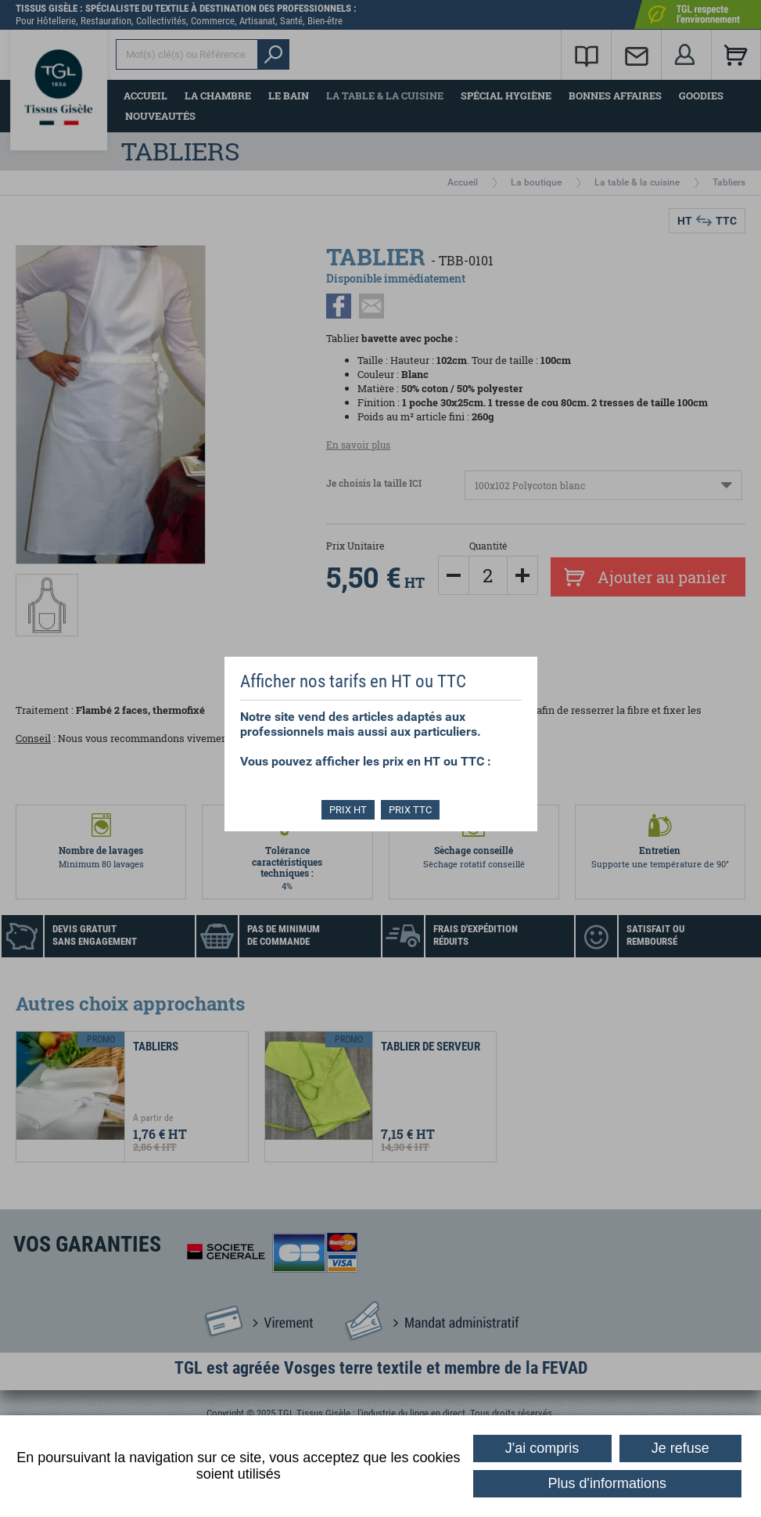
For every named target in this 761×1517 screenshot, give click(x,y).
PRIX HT (347, 810)
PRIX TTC (411, 810)
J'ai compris (542, 1448)
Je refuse (680, 1448)
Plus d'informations (607, 1483)
